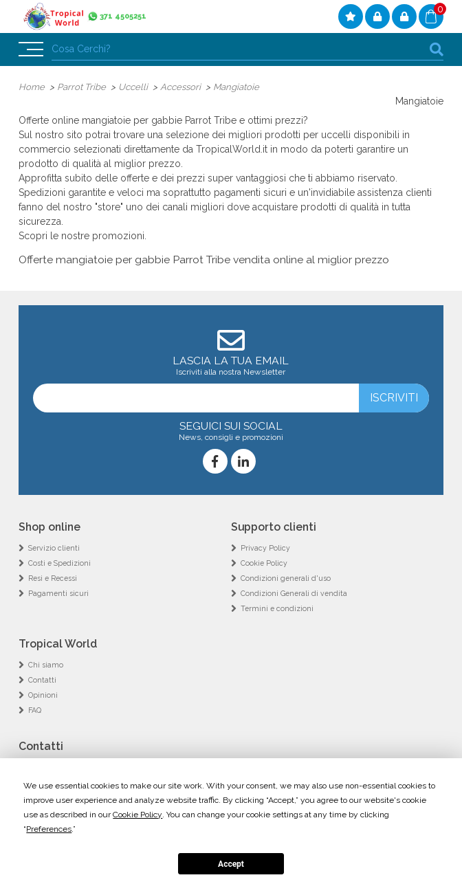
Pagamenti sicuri (58, 593)
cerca (436, 49)
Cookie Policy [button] (137, 814)
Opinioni (43, 695)
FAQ (34, 710)
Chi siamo (45, 665)
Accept (231, 864)
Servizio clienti (54, 548)
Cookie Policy (264, 563)
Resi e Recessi (52, 578)
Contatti (42, 680)
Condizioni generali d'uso (286, 578)
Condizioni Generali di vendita (294, 593)
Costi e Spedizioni (59, 563)
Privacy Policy (265, 548)
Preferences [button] (49, 829)
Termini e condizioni (277, 608)
